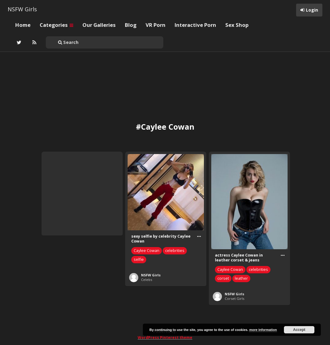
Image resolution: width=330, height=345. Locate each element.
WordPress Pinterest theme (165, 337)
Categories (56, 24)
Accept (299, 330)
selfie (139, 259)
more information (263, 330)
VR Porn (155, 24)
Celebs (146, 279)
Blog (130, 24)
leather (241, 278)
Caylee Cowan (146, 250)
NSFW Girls (22, 9)
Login (312, 10)
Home (23, 24)
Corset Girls (234, 298)
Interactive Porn (195, 24)
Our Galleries (99, 24)
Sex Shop (236, 24)
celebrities (174, 250)
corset (223, 278)
